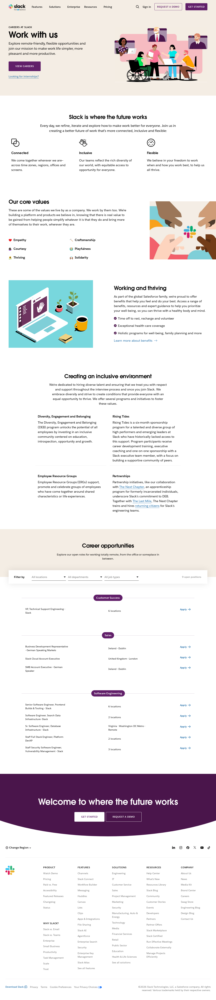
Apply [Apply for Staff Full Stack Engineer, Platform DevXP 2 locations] (183, 737)
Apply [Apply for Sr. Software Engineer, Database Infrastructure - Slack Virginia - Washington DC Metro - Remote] (183, 726)
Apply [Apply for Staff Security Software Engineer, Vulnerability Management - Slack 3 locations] (183, 748)
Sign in (147, 6)
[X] (194, 848)
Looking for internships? (24, 76)
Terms (44, 987)
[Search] (137, 7)
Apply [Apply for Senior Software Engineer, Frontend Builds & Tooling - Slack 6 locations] (183, 705)
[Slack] (17, 7)
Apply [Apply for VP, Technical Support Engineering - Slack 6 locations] (183, 609)
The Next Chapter (131, 487)
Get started (196, 6)
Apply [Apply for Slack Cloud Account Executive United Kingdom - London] (183, 657)
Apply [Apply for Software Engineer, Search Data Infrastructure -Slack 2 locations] (183, 715)
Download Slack (16, 986)
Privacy (34, 987)
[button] (49, 577)
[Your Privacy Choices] (86, 987)
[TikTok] (209, 848)
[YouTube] (202, 848)
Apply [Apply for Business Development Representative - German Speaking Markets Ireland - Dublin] (183, 646)
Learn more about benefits (133, 341)
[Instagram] (180, 848)
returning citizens (147, 506)
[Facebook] (187, 848)
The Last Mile (142, 501)
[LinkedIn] (173, 848)
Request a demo (168, 6)
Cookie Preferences (61, 987)
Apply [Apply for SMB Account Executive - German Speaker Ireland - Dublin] (183, 667)
